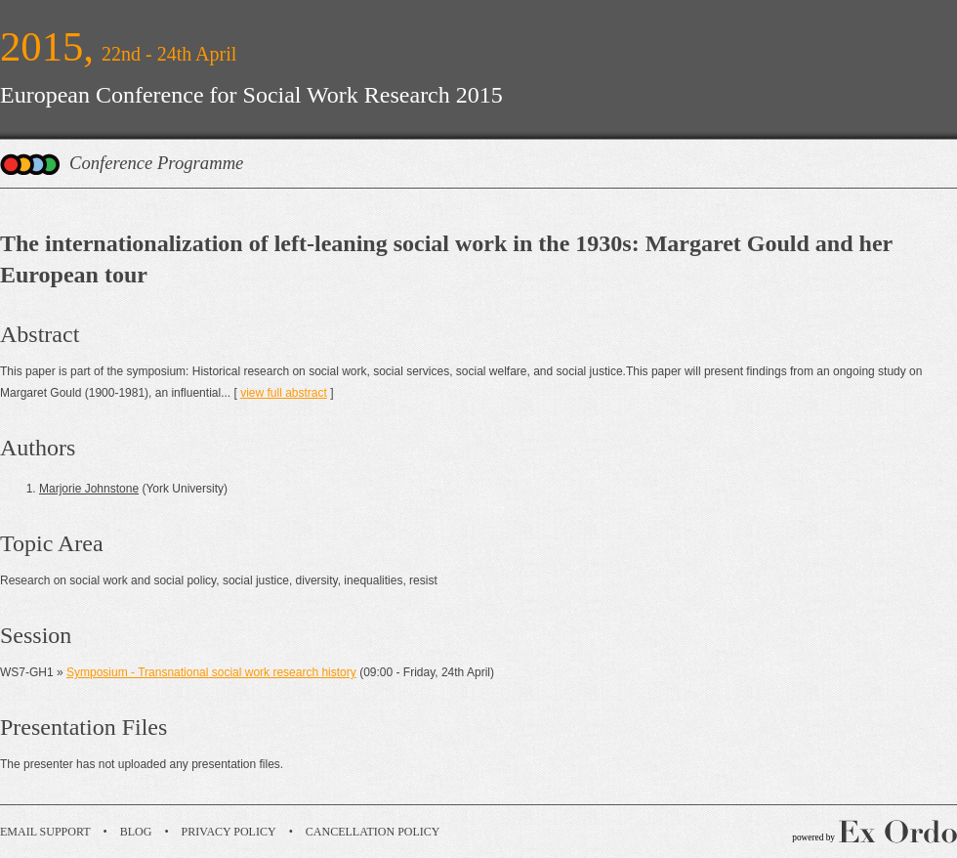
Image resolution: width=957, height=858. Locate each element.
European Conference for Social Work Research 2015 (251, 94)
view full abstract (283, 393)
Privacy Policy (229, 831)
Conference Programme (156, 162)
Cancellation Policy (373, 831)
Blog (136, 831)
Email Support (45, 831)
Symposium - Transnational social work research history (211, 672)
